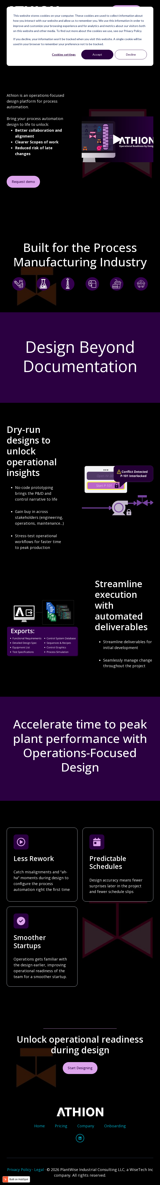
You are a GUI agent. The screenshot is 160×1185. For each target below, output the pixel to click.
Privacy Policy (19, 1169)
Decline (131, 54)
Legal (39, 1169)
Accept (97, 54)
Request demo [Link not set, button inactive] (23, 181)
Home (39, 1125)
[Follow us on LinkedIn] (80, 1138)
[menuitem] (39, 1126)
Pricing (61, 1125)
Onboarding (115, 1125)
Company (85, 1125)
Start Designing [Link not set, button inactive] (80, 1068)
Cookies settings (64, 54)
